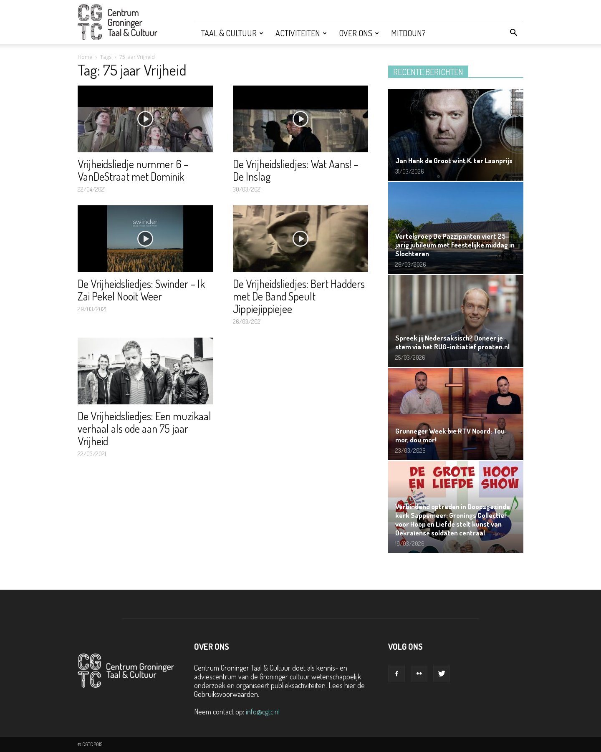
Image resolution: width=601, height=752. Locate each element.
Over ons (359, 33)
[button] (513, 33)
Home (85, 57)
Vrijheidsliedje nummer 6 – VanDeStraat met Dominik (133, 170)
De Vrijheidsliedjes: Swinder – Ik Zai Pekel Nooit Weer (141, 290)
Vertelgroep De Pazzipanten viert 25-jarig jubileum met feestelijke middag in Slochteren (455, 245)
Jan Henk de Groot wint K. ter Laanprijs (454, 160)
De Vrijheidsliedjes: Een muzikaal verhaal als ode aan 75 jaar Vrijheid (144, 428)
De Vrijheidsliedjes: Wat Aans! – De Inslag (296, 170)
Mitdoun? (408, 33)
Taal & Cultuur (232, 33)
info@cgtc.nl (263, 711)
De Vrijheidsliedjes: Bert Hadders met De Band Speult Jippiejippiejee (299, 296)
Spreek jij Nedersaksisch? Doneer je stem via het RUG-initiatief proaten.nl (452, 342)
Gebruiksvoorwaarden (226, 694)
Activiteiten (301, 33)
